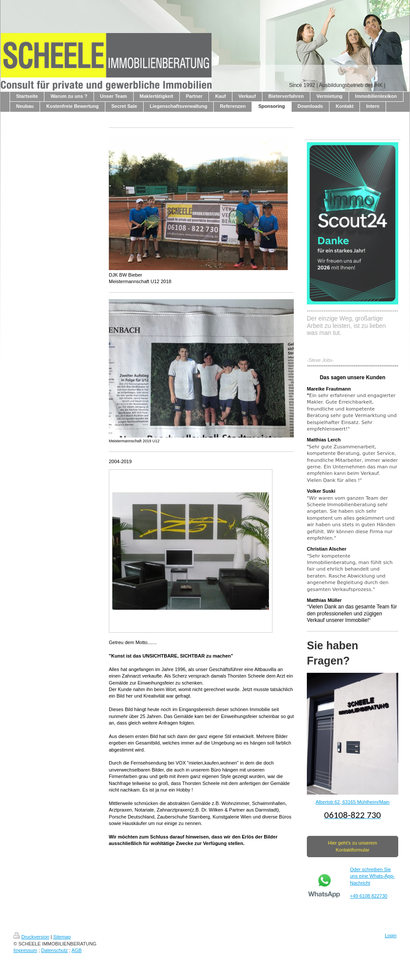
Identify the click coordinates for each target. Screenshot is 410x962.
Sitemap (62, 936)
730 (383, 896)
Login (391, 935)
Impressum (25, 950)
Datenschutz (54, 950)
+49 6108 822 (365, 896)
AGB (76, 950)
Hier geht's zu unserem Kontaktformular (352, 846)
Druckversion (31, 936)
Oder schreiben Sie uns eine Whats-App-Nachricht (372, 876)
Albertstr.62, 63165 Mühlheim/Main (353, 802)
